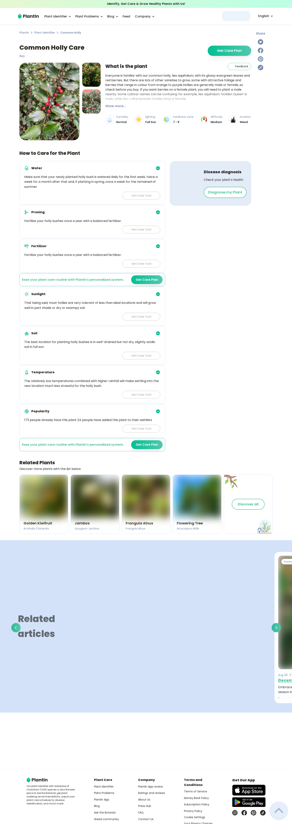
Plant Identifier (44, 33)
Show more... (115, 106)
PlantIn (24, 33)
